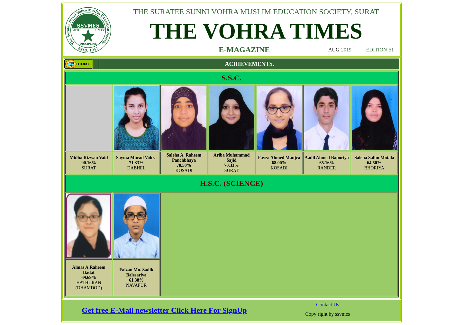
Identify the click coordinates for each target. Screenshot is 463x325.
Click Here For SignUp (209, 310)
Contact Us (327, 304)
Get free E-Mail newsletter (126, 310)
